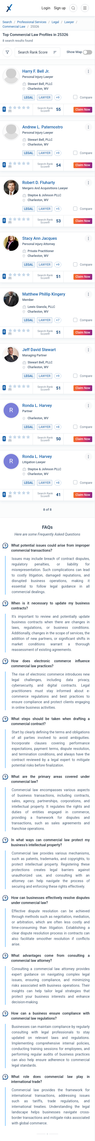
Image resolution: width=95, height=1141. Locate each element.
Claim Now (82, 109)
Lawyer (69, 22)
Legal (55, 22)
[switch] (87, 52)
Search (7, 22)
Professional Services (31, 22)
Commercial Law (14, 26)
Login (46, 8)
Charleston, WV (38, 88)
